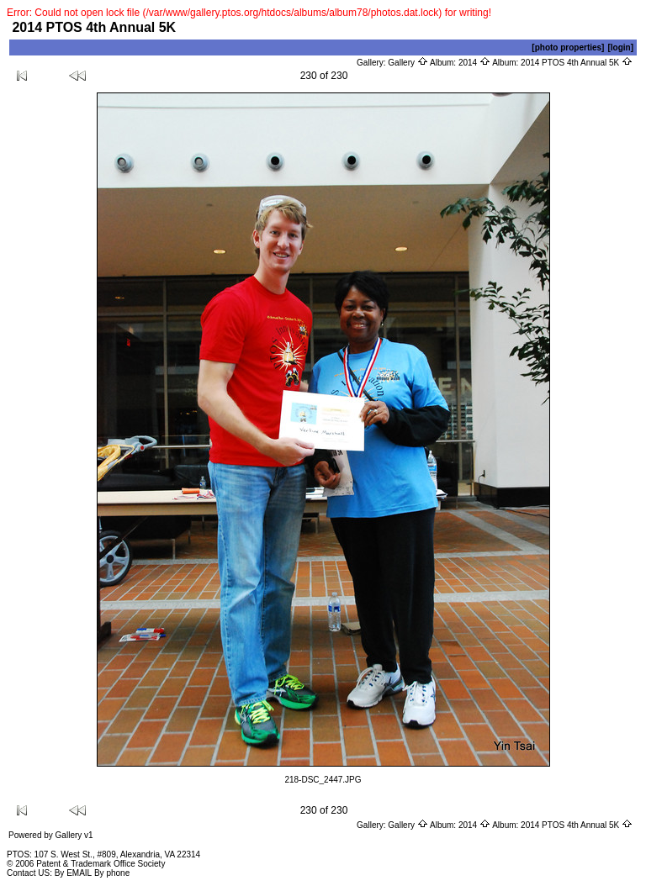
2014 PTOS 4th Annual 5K (577, 62)
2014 (474, 62)
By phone (112, 873)
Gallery (407, 62)
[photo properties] (568, 47)
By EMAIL (73, 873)
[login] (620, 47)
